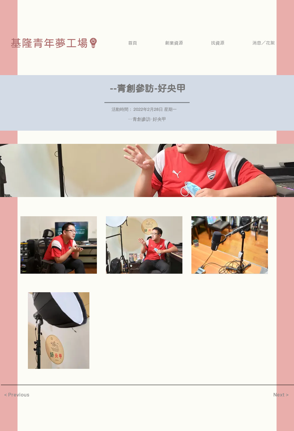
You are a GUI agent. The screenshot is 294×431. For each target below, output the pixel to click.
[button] (174, 43)
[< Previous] (16, 394)
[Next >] (281, 394)
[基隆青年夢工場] (54, 42)
